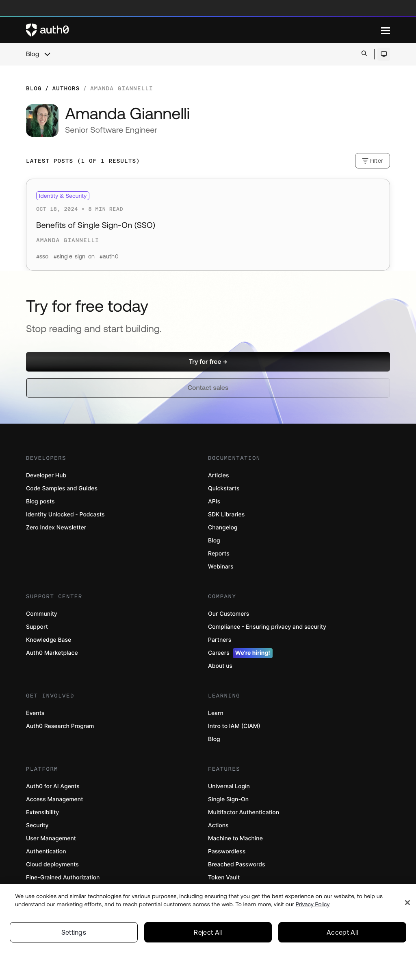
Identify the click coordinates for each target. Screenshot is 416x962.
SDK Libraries (226, 514)
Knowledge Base (48, 639)
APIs (214, 501)
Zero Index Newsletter (56, 527)
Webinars (221, 566)
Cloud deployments (52, 864)
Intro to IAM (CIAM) (234, 726)
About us (220, 665)
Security (37, 825)
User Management (51, 838)
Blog (32, 54)
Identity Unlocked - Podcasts (65, 514)
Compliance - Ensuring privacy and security (267, 626)
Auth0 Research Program (60, 726)
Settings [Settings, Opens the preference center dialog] (74, 935)
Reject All (208, 935)
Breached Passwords (236, 864)
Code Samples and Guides (62, 488)
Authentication (46, 851)
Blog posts (40, 501)
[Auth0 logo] (203, 30)
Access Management (54, 799)
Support (37, 626)
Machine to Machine (235, 838)
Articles (218, 475)
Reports (219, 553)
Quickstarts (223, 488)
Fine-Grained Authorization (63, 877)
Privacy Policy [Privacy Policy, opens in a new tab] (313, 907)
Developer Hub (46, 475)
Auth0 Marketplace (52, 652)
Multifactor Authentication (243, 812)
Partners (219, 639)
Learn (215, 713)
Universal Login (229, 786)
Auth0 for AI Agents (53, 786)
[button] (208, 362)
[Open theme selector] (383, 54)
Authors (66, 88)
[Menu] (385, 30)
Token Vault (224, 877)
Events (35, 713)
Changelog (222, 527)
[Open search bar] (364, 54)
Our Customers (228, 613)
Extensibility (42, 812)
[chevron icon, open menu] (47, 54)
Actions (218, 825)
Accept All (342, 935)
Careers (240, 653)
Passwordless (226, 851)
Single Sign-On (228, 799)
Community (41, 613)
